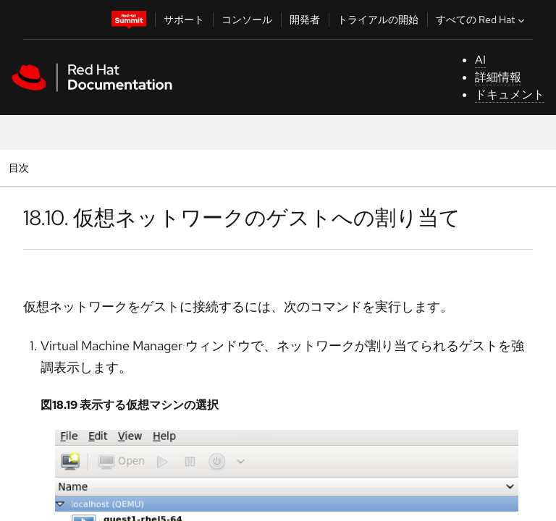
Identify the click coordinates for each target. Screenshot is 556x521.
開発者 (305, 19)
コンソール (247, 19)
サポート (184, 19)
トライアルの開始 (377, 19)
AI (480, 59)
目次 (20, 167)
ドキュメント (509, 94)
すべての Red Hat (482, 19)
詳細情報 (498, 77)
